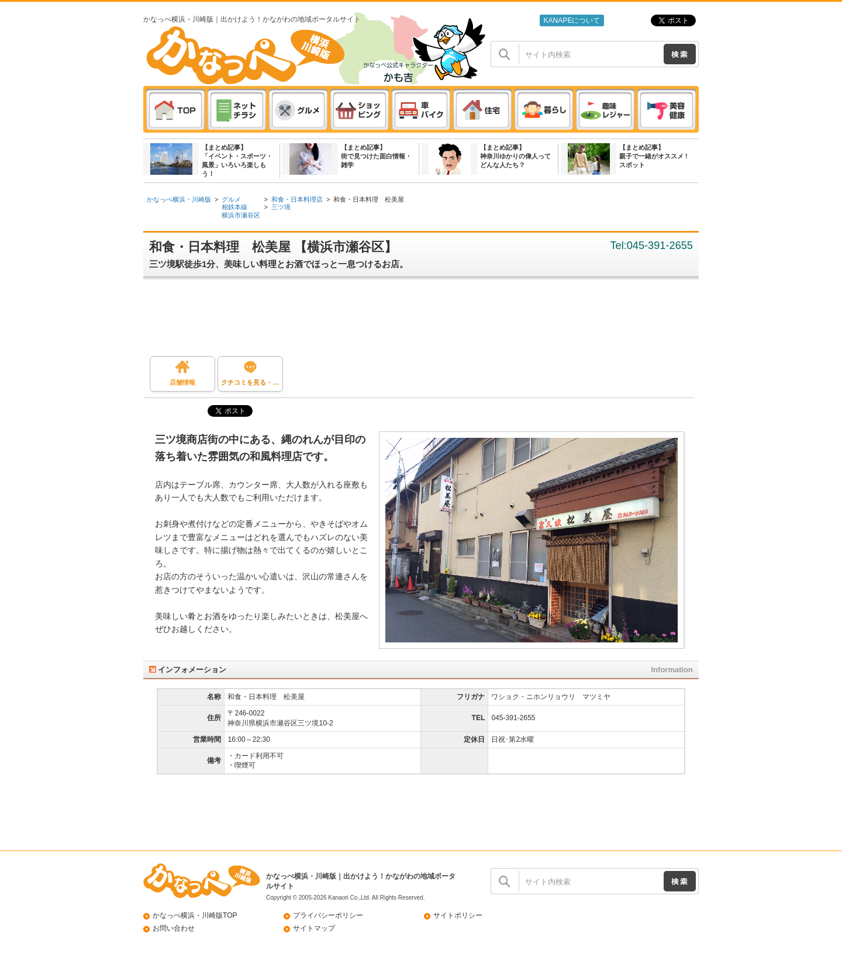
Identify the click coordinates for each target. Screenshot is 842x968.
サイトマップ (314, 928)
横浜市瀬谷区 (241, 215)
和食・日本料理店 (297, 199)
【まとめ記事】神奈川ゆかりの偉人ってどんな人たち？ (515, 156)
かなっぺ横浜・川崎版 (179, 199)
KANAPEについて (571, 20)
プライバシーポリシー (328, 915)
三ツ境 (281, 206)
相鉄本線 (234, 206)
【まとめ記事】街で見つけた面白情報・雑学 (376, 156)
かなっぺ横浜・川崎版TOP (195, 915)
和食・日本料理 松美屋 (368, 199)
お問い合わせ (174, 928)
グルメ (231, 199)
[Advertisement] (426, 321)
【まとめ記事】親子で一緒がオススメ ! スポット (653, 156)
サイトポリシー (457, 915)
